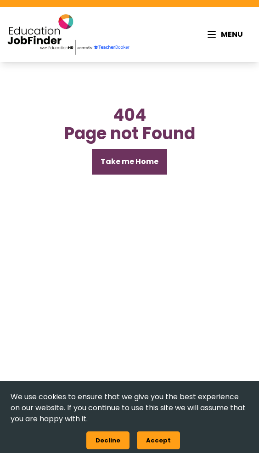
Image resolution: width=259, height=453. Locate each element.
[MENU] (224, 34)
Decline (108, 440)
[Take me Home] (129, 162)
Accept (158, 440)
